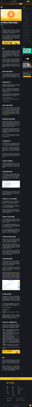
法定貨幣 (3, 84)
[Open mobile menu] (30, 1)
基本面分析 (15, 148)
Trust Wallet (13, 395)
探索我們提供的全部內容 (16, 378)
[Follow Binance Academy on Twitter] (8, 398)
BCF (12, 390)
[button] (30, 1)
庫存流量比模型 (14, 272)
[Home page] (14, 1)
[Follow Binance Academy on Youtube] (10, 398)
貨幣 (12, 109)
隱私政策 (19, 390)
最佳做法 (6, 314)
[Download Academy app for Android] (23, 400)
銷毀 (10, 268)
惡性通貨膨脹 (8, 112)
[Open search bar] (25, 1)
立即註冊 (27, 76)
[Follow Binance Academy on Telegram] (9, 398)
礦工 (4, 206)
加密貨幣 (3, 121)
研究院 (13, 394)
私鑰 (5, 310)
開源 (4, 203)
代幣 (16, 129)
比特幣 (17, 125)
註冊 (28, 1)
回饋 (18, 394)
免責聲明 (19, 391)
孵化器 (13, 391)
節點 (10, 210)
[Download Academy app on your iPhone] (18, 400)
